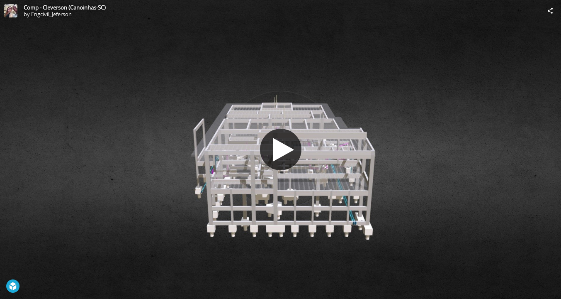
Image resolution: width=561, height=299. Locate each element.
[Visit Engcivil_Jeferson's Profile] (10, 10)
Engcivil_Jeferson (51, 14)
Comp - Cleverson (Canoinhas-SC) (65, 7)
